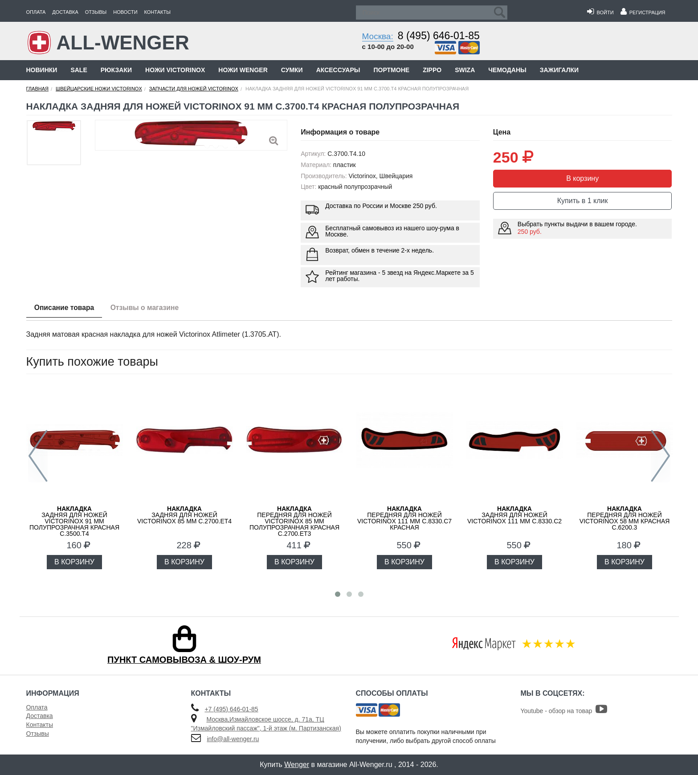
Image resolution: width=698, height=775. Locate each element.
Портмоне (391, 69)
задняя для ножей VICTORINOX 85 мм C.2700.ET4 (184, 515)
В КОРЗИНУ (74, 562)
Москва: (377, 36)
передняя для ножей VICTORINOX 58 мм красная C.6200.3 (625, 518)
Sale (78, 69)
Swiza (465, 69)
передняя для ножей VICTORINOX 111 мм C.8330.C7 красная (404, 518)
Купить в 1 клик (582, 200)
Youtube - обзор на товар (564, 710)
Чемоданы (507, 69)
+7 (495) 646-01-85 (231, 709)
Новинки (41, 69)
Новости (125, 12)
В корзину (582, 178)
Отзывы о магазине (149, 308)
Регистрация (642, 12)
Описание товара (65, 308)
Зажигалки (559, 69)
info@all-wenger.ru (233, 738)
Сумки (292, 69)
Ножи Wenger (242, 69)
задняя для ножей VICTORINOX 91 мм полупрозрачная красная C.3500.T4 (74, 521)
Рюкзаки (116, 69)
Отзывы (96, 12)
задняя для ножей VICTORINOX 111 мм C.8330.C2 (514, 515)
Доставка (65, 12)
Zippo (432, 69)
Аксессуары (338, 69)
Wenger (296, 764)
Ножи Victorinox (175, 69)
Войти (600, 12)
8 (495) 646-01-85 (439, 35)
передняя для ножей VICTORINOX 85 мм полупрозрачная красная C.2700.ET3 (294, 521)
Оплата (36, 12)
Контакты (157, 12)
